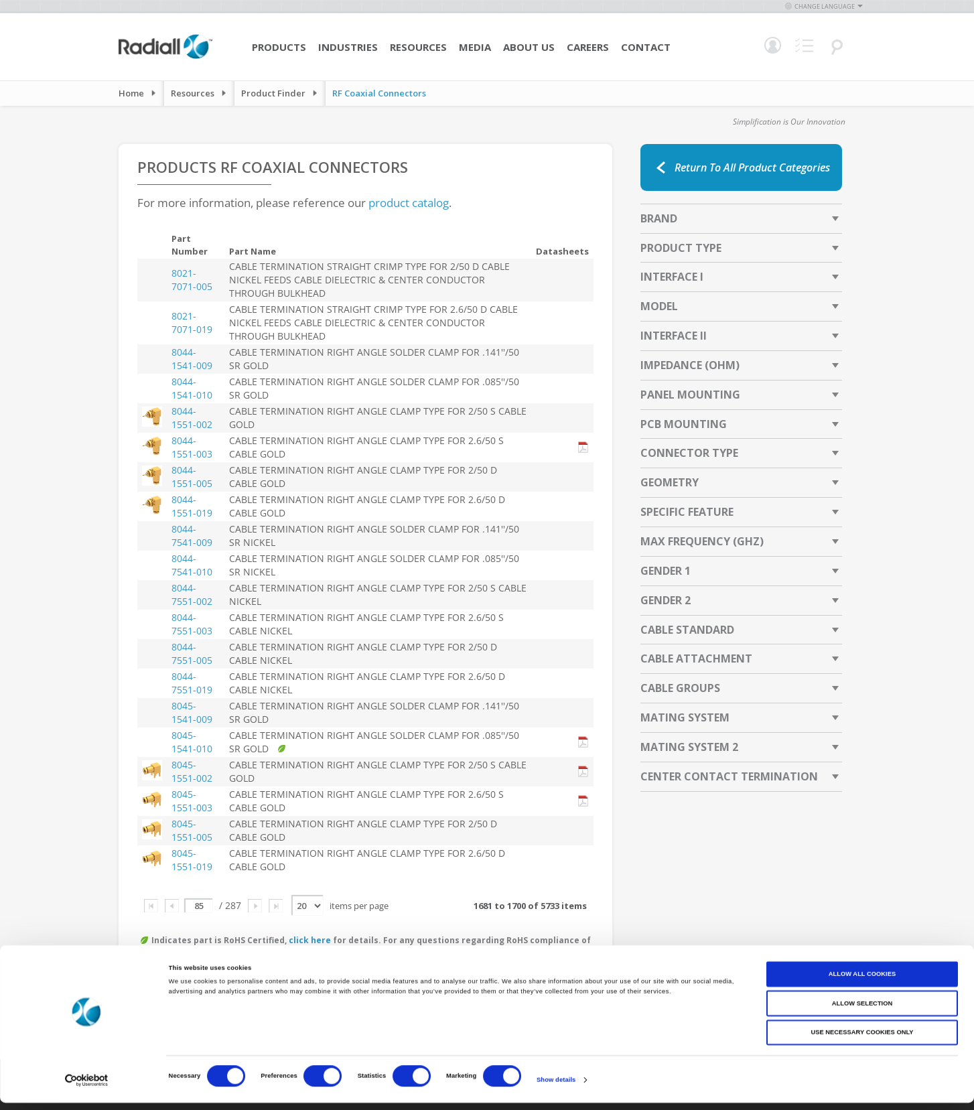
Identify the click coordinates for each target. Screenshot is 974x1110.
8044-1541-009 (191, 359)
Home (131, 93)
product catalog (408, 202)
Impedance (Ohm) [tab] (690, 365)
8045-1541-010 (191, 742)
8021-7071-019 (191, 322)
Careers (588, 47)
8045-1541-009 (191, 712)
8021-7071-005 (191, 280)
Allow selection (862, 1011)
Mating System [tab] (684, 717)
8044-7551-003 (191, 624)
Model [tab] (659, 306)
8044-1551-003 (191, 447)
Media (475, 47)
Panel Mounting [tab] (690, 394)
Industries (348, 47)
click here (310, 940)
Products (279, 47)
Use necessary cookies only (862, 1039)
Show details (556, 1088)
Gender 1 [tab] (665, 570)
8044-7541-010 (191, 565)
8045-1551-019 (191, 860)
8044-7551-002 (191, 594)
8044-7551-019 (191, 683)
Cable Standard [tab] (687, 629)
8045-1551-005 (191, 830)
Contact (646, 47)
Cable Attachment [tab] (696, 658)
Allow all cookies (862, 981)
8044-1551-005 (191, 477)
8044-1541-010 (191, 388)
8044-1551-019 (191, 506)
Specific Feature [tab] (687, 511)
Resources (418, 47)
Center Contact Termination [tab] (729, 776)
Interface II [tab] (673, 335)
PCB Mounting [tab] (683, 424)
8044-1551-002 (191, 418)
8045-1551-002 (191, 771)
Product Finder (273, 93)
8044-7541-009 (191, 536)
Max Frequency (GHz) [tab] (702, 541)
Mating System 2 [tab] (689, 747)
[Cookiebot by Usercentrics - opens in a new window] (86, 1087)
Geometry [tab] (669, 482)
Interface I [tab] (671, 276)
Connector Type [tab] (689, 452)
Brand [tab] (658, 218)
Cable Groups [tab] (680, 688)
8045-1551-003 (191, 801)
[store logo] (165, 56)
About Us (529, 47)
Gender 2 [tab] (665, 600)
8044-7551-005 (191, 653)
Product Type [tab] (680, 247)
